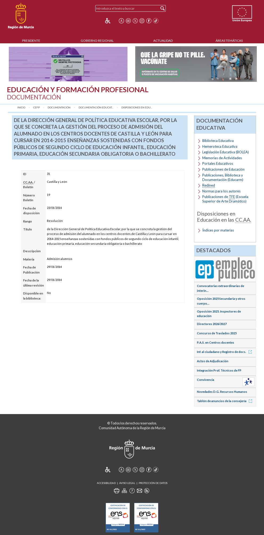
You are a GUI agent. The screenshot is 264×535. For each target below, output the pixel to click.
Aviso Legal (127, 483)
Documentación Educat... (96, 107)
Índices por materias (218, 230)
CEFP (36, 107)
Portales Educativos (217, 163)
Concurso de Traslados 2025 (217, 333)
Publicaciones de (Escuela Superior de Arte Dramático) (225, 199)
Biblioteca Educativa (218, 140)
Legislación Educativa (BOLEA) (225, 152)
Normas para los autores (221, 191)
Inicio (21, 107)
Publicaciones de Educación (223, 169)
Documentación (59, 107)
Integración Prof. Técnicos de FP (219, 370)
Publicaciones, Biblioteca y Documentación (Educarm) (222, 177)
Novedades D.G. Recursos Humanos (222, 391)
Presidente (31, 41)
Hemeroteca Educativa (219, 146)
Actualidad (163, 41)
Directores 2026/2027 (211, 324)
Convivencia (205, 379)
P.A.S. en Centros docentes (215, 342)
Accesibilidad (106, 483)
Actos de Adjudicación (212, 361)
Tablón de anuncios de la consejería (225, 401)
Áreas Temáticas (229, 41)
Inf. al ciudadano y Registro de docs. (225, 351)
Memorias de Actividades (222, 158)
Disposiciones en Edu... (136, 107)
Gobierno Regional (97, 41)
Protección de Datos (153, 483)
